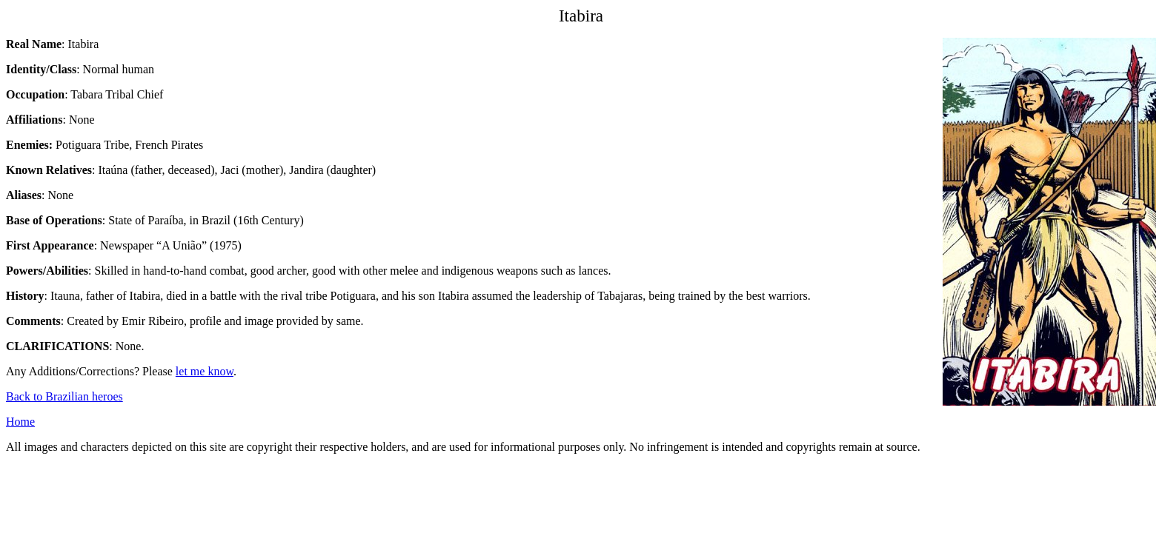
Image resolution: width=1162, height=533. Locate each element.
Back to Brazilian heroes (64, 396)
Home (20, 421)
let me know (204, 371)
